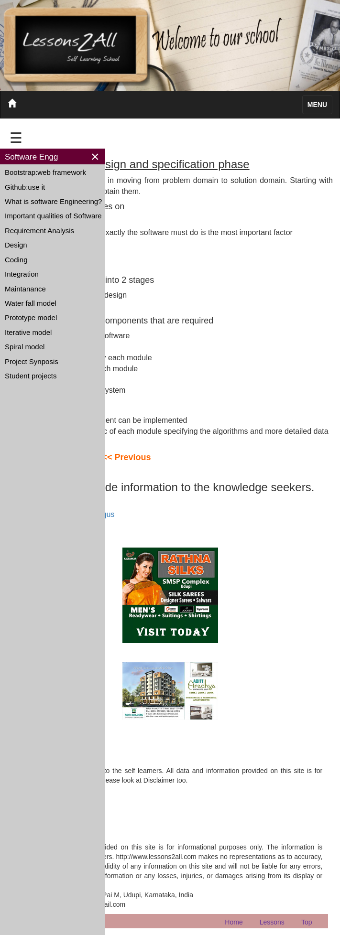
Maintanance (25, 289)
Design (16, 245)
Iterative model (28, 332)
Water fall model (30, 303)
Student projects (30, 376)
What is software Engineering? (53, 201)
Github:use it (25, 187)
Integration (22, 274)
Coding (16, 260)
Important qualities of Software (53, 216)
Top (306, 922)
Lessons (272, 922)
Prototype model (31, 317)
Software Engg (31, 156)
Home (233, 922)
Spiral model (24, 347)
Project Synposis (31, 361)
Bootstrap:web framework (45, 172)
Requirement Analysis (39, 230)
